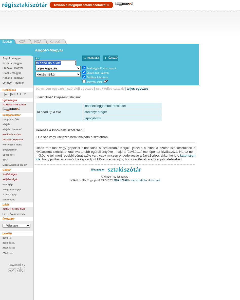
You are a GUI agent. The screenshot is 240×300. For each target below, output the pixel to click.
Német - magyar (12, 63)
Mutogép (8, 184)
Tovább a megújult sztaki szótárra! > (81, 5)
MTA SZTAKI (121, 180)
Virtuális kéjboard (13, 139)
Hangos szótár (11, 119)
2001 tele (8, 253)
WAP (5, 159)
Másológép (9, 199)
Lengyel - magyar (13, 82)
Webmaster (98, 169)
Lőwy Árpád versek (14, 214)
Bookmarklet (10, 149)
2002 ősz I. (9, 242)
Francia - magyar (13, 68)
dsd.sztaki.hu (139, 180)
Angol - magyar (12, 58)
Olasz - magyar (12, 73)
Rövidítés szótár (12, 134)
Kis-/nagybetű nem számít (102, 68)
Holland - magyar (13, 78)
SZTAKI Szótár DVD (14, 209)
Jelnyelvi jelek (95, 82)
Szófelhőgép (10, 174)
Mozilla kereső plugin (15, 164)
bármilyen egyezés (50, 88)
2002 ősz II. (9, 248)
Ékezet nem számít (98, 72)
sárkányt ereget (95, 112)
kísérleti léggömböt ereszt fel (105, 106)
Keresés (93, 58)
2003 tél (7, 237)
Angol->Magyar (49, 50)
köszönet (154, 180)
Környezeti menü (12, 144)
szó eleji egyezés (80, 88)
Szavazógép (9, 194)
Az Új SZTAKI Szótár (14, 104)
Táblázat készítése (97, 77)
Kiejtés (6, 124)
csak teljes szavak (110, 88)
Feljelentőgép (10, 179)
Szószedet (8, 154)
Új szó (113, 58)
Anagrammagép (12, 189)
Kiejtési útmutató (12, 129)
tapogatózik (92, 118)
